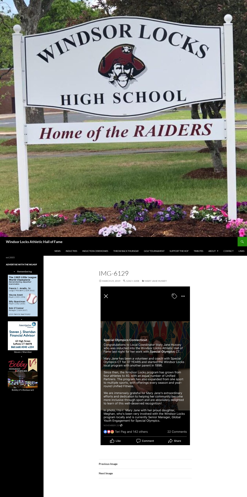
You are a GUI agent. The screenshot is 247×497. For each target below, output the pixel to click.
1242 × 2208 (132, 280)
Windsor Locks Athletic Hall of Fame (34, 241)
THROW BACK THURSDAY (126, 251)
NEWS (57, 251)
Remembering (24, 271)
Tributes (198, 251)
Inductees (71, 251)
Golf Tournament (154, 251)
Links (241, 251)
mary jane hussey (156, 280)
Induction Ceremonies (95, 251)
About (212, 251)
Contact (228, 251)
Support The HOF (179, 251)
